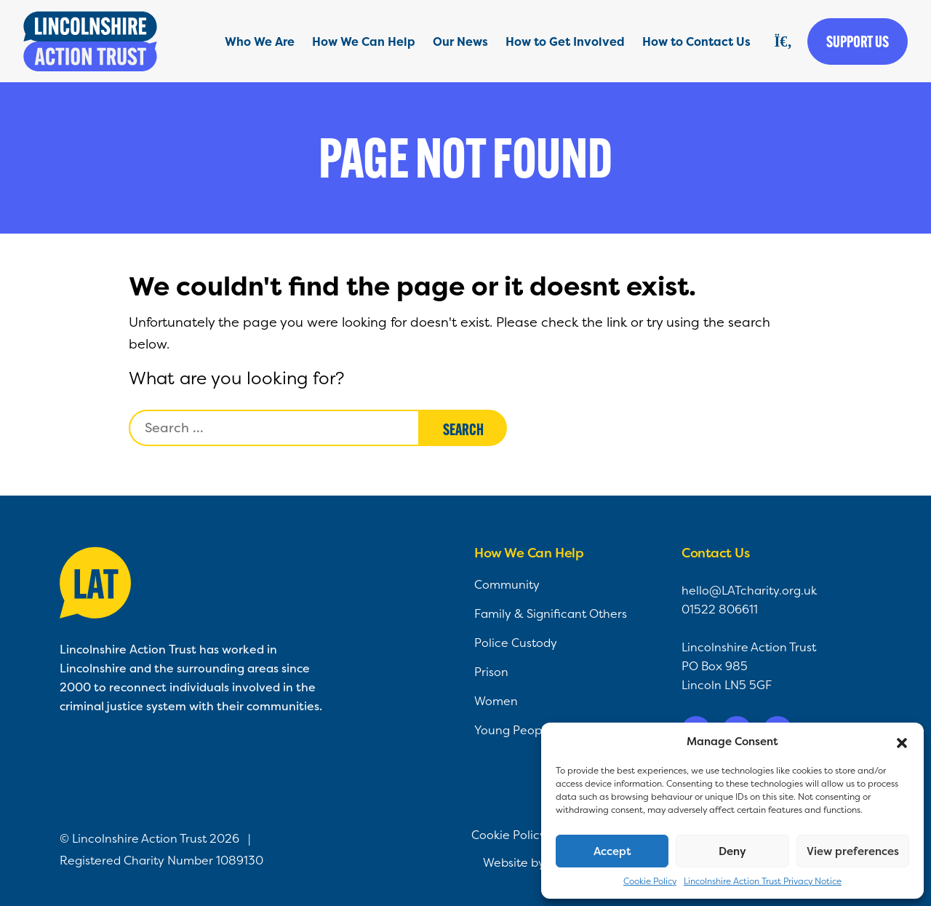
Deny (732, 851)
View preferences (853, 851)
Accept (612, 851)
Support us (857, 41)
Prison (491, 671)
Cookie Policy (649, 880)
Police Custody (515, 642)
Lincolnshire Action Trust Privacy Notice (763, 880)
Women (496, 701)
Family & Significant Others (550, 613)
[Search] (783, 41)
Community (507, 584)
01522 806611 (720, 609)
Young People (513, 730)
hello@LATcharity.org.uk (749, 590)
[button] (902, 741)
